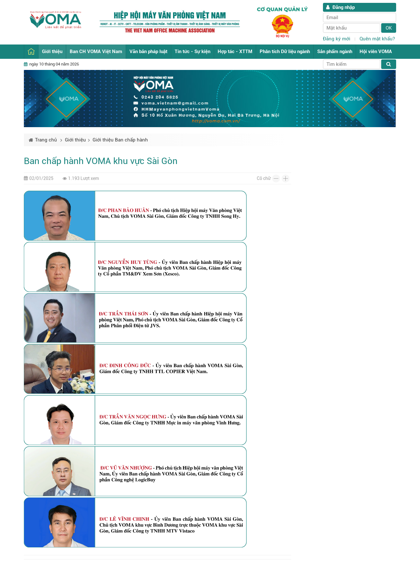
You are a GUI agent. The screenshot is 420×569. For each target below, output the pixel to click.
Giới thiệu (52, 51)
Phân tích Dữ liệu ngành (285, 51)
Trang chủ (31, 52)
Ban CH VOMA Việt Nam (96, 51)
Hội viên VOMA (376, 51)
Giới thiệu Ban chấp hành (120, 140)
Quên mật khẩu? (377, 39)
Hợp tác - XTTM (235, 51)
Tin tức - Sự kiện (192, 51)
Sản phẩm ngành (334, 51)
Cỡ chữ (263, 178)
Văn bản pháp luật (148, 51)
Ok (389, 28)
